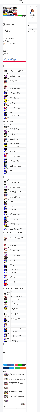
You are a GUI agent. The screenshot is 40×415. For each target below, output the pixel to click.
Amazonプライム (5, 59)
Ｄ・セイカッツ (32, 12)
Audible (15, 59)
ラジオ (4, 352)
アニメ (28, 25)
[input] (32, 6)
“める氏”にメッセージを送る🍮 (31, 31)
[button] (36, 6)
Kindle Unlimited (8, 59)
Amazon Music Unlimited (12, 59)
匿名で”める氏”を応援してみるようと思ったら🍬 (32, 34)
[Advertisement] (14, 358)
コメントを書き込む (14, 408)
